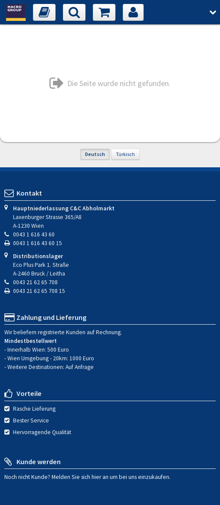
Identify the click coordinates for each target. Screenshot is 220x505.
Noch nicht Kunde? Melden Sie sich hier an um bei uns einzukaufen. (87, 476)
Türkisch (125, 154)
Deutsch (95, 154)
